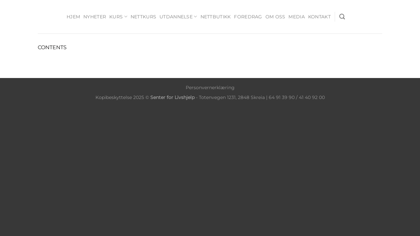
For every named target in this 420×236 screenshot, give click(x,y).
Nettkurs (143, 17)
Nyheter (94, 17)
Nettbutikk (215, 17)
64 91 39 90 (282, 97)
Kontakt (319, 17)
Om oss (275, 17)
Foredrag (248, 17)
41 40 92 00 (312, 97)
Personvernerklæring (210, 87)
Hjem (73, 17)
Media (296, 17)
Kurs (118, 16)
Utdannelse (178, 16)
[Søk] (342, 17)
